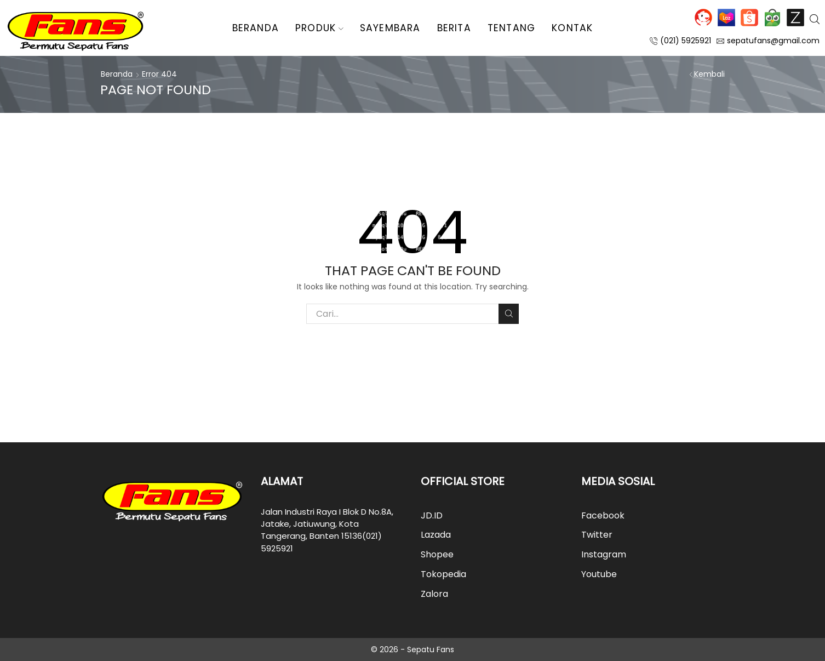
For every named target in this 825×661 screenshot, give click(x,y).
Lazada (726, 17)
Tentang (511, 28)
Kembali (709, 74)
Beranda (255, 28)
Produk (319, 28)
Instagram (603, 554)
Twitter (596, 534)
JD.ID (703, 17)
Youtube (599, 574)
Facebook (603, 515)
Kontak (572, 28)
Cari (508, 313)
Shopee (749, 17)
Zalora (795, 17)
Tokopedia (772, 17)
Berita (454, 28)
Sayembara (390, 28)
